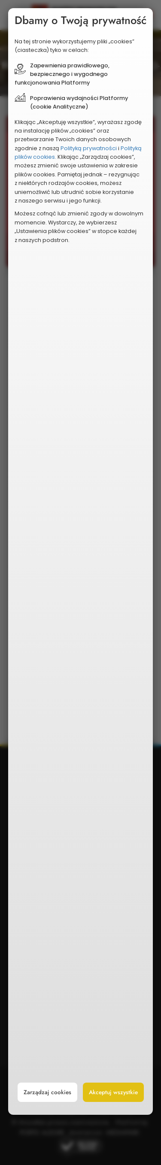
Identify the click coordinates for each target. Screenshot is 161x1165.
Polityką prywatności (89, 148)
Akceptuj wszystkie (113, 1092)
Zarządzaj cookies (47, 1092)
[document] (80, 561)
